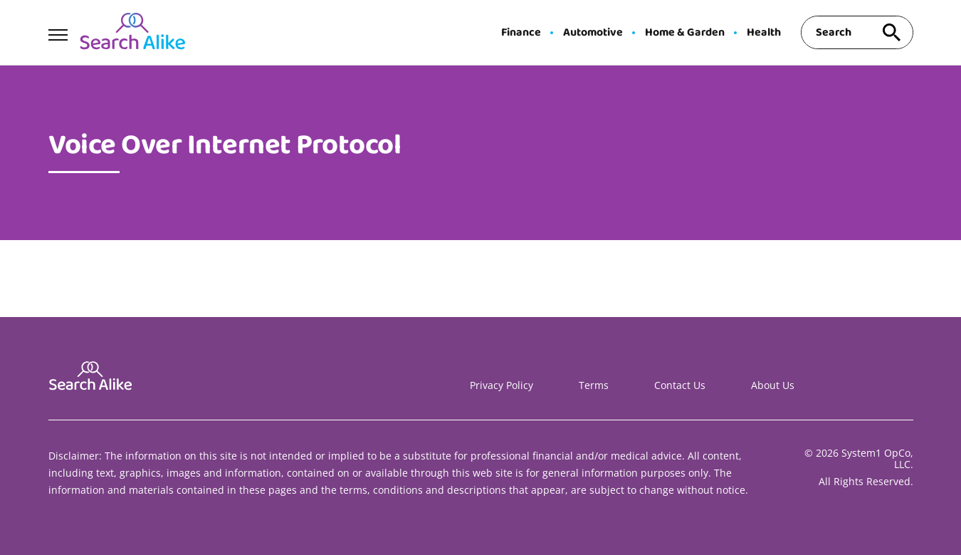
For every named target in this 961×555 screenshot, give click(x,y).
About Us (772, 385)
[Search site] (892, 32)
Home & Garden (685, 32)
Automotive (593, 32)
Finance (521, 32)
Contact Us (679, 385)
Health (764, 32)
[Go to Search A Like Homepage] (132, 33)
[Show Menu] (58, 31)
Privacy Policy (501, 385)
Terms (594, 385)
